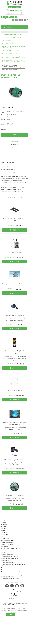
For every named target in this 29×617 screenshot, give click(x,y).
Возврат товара (5, 538)
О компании (4, 522)
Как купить (4, 524)
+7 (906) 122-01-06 (14, 4)
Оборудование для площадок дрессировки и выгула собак (14, 46)
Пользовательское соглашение (10, 578)
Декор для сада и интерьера (10, 50)
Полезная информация (7, 542)
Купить (15, 134)
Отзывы (14, 148)
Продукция (4, 532)
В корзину (14, 230)
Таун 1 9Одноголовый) (14, 390)
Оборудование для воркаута (10, 43)
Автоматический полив (9, 32)
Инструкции (14, 145)
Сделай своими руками (7, 544)
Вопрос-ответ (4, 534)
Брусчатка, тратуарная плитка (10, 53)
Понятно (10, 614)
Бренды (3, 530)
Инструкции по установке (7, 540)
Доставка (3, 528)
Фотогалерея (4, 546)
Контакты (3, 526)
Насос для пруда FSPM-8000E (14, 315)
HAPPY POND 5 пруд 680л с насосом (14, 460)
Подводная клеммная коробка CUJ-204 (14, 284)
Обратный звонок (14, 7)
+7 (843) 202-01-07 (14, 2)
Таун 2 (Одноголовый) (14, 252)
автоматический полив (17, 603)
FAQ (2, 536)
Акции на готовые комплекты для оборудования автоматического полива (13, 56)
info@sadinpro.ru (17, 599)
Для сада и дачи (6, 40)
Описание (14, 141)
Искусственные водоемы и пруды (12, 35)
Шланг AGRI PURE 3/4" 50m (14, 495)
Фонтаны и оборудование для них (11, 37)
